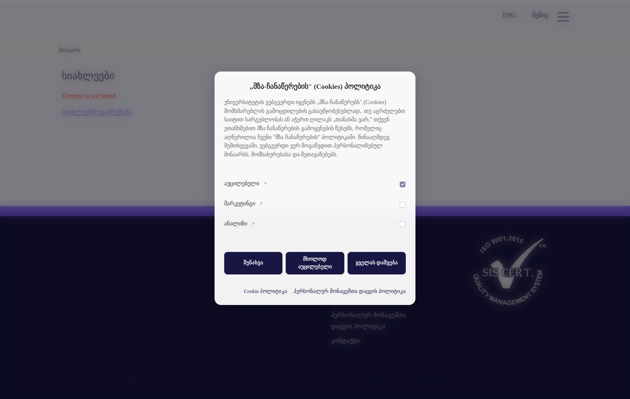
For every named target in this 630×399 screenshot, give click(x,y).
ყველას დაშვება (377, 263)
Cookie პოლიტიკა (265, 291)
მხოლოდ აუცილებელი (315, 263)
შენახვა (253, 263)
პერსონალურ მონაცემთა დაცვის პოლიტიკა (350, 291)
